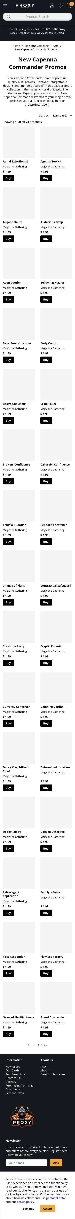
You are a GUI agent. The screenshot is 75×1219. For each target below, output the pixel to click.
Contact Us (13, 1078)
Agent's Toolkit (50, 161)
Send (56, 1163)
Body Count (48, 343)
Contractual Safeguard (55, 585)
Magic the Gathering (37, 46)
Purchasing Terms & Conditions (19, 1087)
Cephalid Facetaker (53, 525)
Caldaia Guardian (14, 525)
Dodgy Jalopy (12, 832)
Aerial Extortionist (15, 161)
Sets (55, 46)
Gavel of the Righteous (18, 1017)
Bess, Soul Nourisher (17, 343)
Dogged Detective (52, 832)
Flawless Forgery (51, 956)
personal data (55, 1198)
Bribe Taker (48, 404)
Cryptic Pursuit (50, 646)
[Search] (37, 17)
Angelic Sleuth (12, 222)
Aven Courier (12, 282)
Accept (47, 1208)
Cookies (11, 1082)
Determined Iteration (55, 767)
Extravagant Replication (11, 894)
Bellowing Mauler (52, 282)
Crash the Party (13, 646)
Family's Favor (50, 892)
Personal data (15, 1093)
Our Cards (12, 1070)
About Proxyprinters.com (52, 1072)
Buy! (9, 178)
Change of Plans (14, 585)
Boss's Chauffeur (14, 404)
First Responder (14, 956)
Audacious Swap (51, 222)
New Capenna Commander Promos (36, 49)
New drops (13, 1066)
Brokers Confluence (16, 464)
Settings (28, 1208)
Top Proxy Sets (15, 1074)
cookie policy (25, 1202)
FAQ (43, 1066)
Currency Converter (16, 707)
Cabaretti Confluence (55, 464)
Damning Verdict (51, 707)
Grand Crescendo (52, 1017)
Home (16, 46)
